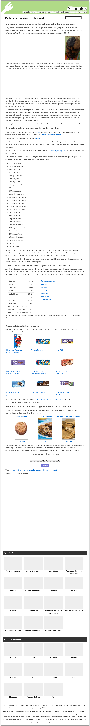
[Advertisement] (32, 48)
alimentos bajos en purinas (57, 151)
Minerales (44, 290)
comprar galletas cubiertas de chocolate (49, 399)
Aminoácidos (45, 296)
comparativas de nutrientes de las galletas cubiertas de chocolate (34, 470)
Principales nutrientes (48, 281)
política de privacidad (37, 722)
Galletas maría (21, 416)
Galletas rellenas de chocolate (68, 416)
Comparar (21, 442)
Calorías (44, 284)
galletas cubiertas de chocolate (51, 135)
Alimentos (77, 8)
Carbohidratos (46, 299)
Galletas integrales (45, 416)
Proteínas (44, 293)
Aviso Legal (47, 722)
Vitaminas (44, 287)
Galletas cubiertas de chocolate (25, 18)
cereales (38, 132)
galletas (37, 138)
